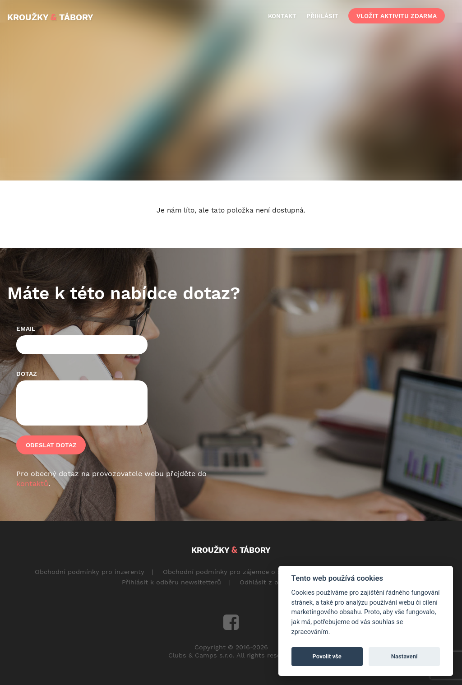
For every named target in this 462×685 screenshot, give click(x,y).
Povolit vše (327, 656)
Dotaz (26, 373)
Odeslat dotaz (51, 445)
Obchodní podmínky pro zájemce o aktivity (231, 571)
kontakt (282, 15)
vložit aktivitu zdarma (396, 15)
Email (25, 328)
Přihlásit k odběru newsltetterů (171, 582)
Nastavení (404, 656)
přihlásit (322, 15)
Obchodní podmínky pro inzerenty (89, 571)
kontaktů (32, 483)
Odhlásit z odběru (268, 582)
